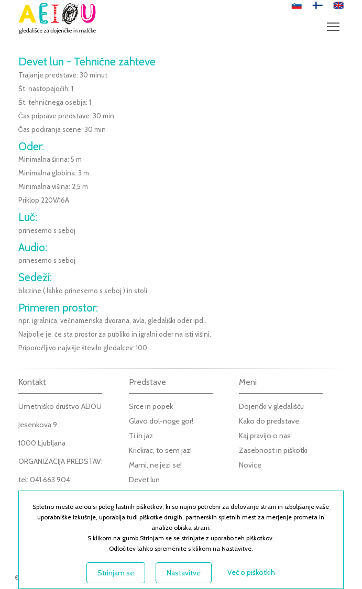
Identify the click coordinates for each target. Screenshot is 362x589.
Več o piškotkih (251, 572)
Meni (335, 21)
